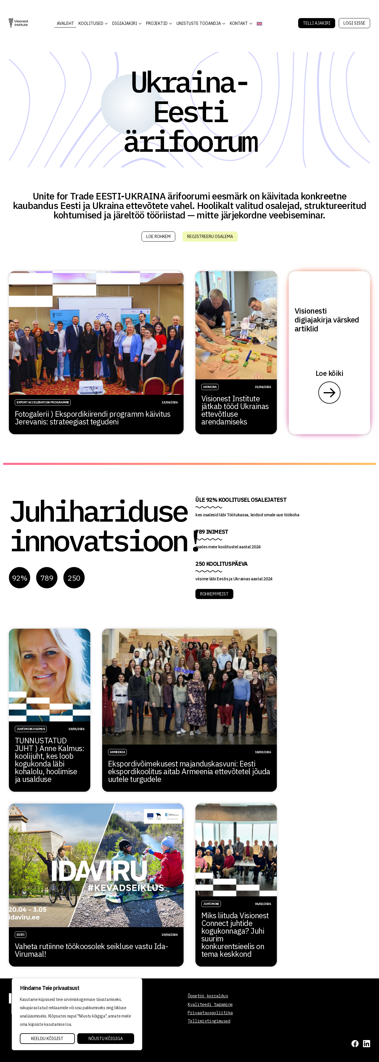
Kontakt (239, 23)
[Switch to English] (259, 24)
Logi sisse (354, 23)
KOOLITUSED (90, 23)
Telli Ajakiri (316, 23)
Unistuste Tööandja (198, 23)
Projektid (157, 23)
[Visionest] (18, 23)
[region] (77, 1014)
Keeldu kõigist (47, 1038)
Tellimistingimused (209, 1021)
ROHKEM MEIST (214, 594)
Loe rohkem (158, 236)
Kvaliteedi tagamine (210, 1004)
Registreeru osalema (210, 236)
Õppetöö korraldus (208, 996)
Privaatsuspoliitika (210, 1012)
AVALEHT (65, 23)
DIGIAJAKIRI (124, 23)
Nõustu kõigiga (106, 1038)
